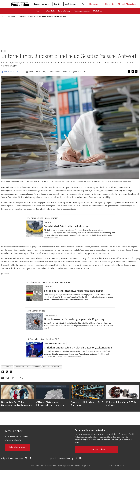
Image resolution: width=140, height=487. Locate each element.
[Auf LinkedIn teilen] (137, 71)
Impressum (48, 465)
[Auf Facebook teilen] (129, 71)
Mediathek (97, 11)
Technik (39, 11)
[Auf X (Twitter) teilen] (133, 71)
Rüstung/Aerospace (82, 11)
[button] (134, 396)
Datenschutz (39, 465)
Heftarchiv (93, 4)
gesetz (46, 367)
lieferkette (56, 367)
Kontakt (88, 465)
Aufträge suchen (71, 4)
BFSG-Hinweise (58, 465)
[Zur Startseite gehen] (20, 4)
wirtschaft (7, 367)
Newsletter (110, 4)
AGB (32, 465)
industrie (36, 367)
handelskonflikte (22, 367)
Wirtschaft (50, 11)
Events (57, 4)
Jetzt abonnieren (17, 447)
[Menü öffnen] (5, 4)
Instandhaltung (64, 11)
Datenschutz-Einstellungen (74, 465)
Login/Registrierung (129, 4)
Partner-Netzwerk (41, 4)
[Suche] (83, 4)
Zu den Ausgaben (96, 449)
